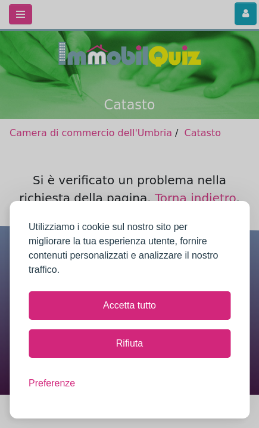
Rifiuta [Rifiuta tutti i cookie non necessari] (129, 343)
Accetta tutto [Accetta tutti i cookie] (129, 305)
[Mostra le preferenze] (52, 383)
